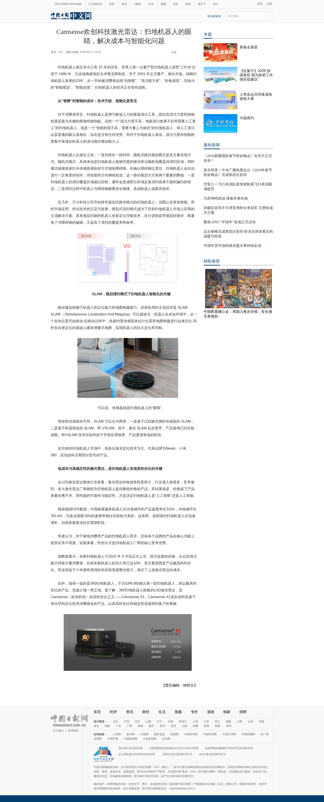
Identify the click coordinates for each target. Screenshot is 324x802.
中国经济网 (210, 734)
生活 (151, 4)
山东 (250, 721)
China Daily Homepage (68, 3)
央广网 (265, 734)
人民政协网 (149, 738)
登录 (260, 3)
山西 (148, 721)
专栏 (175, 4)
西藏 (195, 726)
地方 (215, 4)
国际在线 (159, 734)
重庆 (151, 726)
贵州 (173, 726)
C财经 (137, 4)
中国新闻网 (130, 738)
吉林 (170, 721)
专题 (208, 34)
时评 (112, 4)
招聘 (243, 712)
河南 (261, 721)
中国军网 (112, 738)
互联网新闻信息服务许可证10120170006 (173, 748)
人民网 (117, 734)
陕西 (206, 726)
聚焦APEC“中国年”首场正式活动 (230, 222)
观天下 (202, 4)
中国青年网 (191, 734)
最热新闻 (212, 145)
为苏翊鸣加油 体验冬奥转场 (226, 198)
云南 (184, 726)
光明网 (98, 738)
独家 (226, 712)
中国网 (144, 734)
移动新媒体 (214, 16)
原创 (188, 4)
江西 (239, 721)
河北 (137, 721)
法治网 (166, 738)
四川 (162, 726)
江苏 (206, 721)
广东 (118, 726)
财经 (145, 712)
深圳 (228, 726)
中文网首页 (95, 4)
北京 (115, 721)
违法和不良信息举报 (130, 748)
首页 (97, 712)
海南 (140, 726)
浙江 (217, 721)
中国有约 (247, 118)
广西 (129, 726)
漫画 (210, 712)
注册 (269, 3)
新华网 (130, 734)
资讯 (124, 4)
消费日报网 (72, 52)
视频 (163, 4)
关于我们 (58, 730)
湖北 (96, 726)
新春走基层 (249, 47)
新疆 (217, 726)
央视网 (174, 734)
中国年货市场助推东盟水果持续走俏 (232, 246)
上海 (195, 721)
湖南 (107, 726)
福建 (228, 721)
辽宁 (159, 721)
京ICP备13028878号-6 (212, 754)
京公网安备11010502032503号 (136, 754)
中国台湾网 (229, 734)
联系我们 (73, 730)
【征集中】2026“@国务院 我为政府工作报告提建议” (256, 75)
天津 (126, 721)
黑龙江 (183, 721)
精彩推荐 (212, 261)
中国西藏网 (248, 734)
